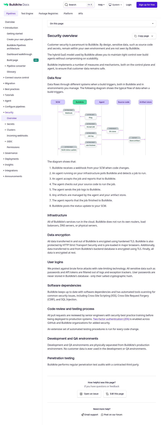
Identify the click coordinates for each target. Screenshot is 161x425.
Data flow (54, 78)
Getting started (15, 33)
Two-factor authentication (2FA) (111, 319)
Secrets (10, 123)
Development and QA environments (72, 338)
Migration (10, 83)
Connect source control (17, 77)
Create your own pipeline (20, 39)
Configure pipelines (15, 106)
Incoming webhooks (17, 135)
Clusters (11, 129)
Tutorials (9, 94)
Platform (68, 13)
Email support (89, 414)
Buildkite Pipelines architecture (16, 47)
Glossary (11, 71)
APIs (80, 13)
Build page (23, 60)
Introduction (11, 27)
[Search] (79, 5)
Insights (9, 164)
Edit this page (115, 394)
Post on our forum (111, 414)
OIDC (9, 141)
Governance (11, 153)
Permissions (13, 147)
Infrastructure (57, 215)
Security (9, 112)
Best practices (12, 89)
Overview (10, 21)
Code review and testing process (70, 309)
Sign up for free (147, 4)
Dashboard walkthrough (19, 54)
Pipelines (11, 13)
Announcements (13, 176)
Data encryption (58, 235)
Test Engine (27, 13)
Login (128, 4)
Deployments (12, 158)
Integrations (11, 170)
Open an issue (89, 394)
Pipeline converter (16, 65)
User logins (55, 262)
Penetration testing (60, 358)
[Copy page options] (144, 36)
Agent (8, 100)
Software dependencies (64, 285)
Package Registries (48, 13)
